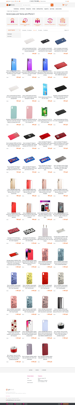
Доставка (9, 1)
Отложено (25, 403)
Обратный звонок (43, 1)
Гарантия (13, 1)
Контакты (17, 1)
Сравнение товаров (19, 403)
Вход (66, 1)
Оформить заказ (65, 403)
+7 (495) (34, 1)
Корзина (59, 403)
